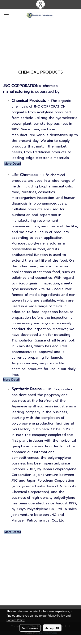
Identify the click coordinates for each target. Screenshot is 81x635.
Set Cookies (30, 628)
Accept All (52, 628)
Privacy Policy (56, 615)
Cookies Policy (16, 620)
